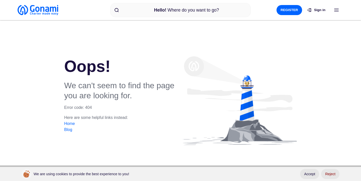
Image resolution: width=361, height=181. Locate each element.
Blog (68, 129)
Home (69, 123)
